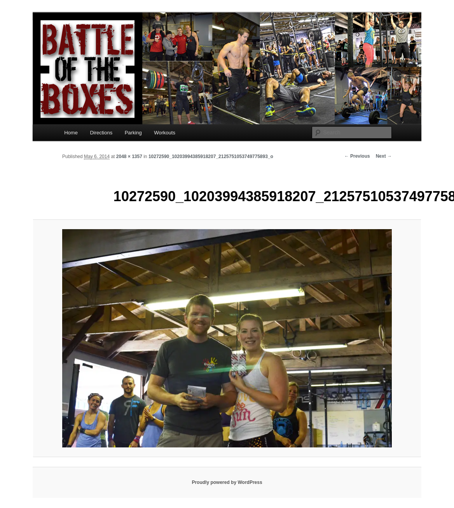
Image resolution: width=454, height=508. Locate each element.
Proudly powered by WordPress (227, 482)
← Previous (357, 156)
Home (71, 133)
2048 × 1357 (129, 156)
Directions (101, 133)
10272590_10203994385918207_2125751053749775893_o (210, 156)
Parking (133, 133)
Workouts (164, 133)
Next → (384, 156)
